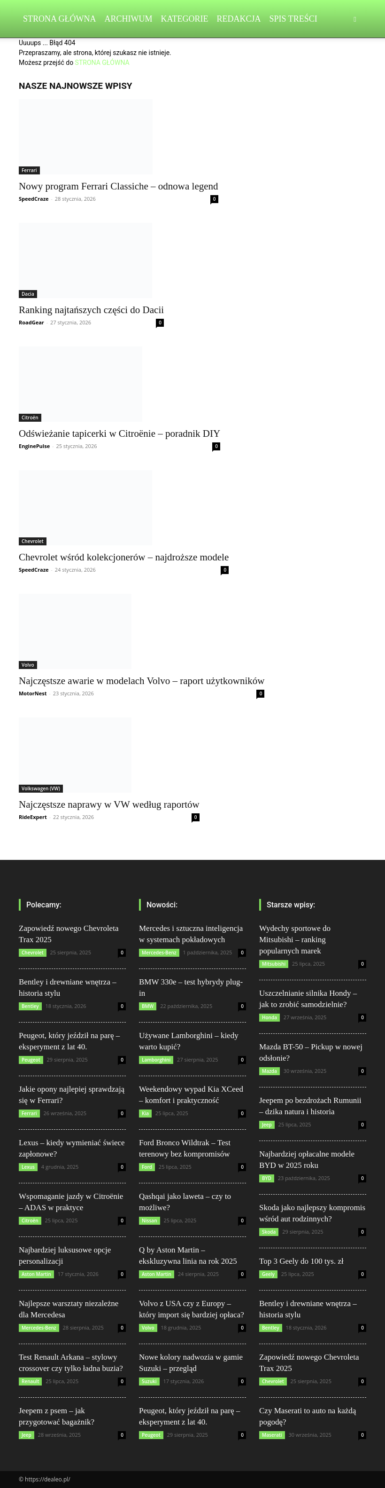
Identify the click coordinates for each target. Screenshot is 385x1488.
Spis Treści (293, 19)
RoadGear (31, 322)
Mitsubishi (273, 964)
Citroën (30, 417)
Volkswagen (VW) (41, 788)
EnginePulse (34, 445)
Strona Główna (59, 19)
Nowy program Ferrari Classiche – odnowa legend (118, 186)
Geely (268, 1274)
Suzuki (149, 1381)
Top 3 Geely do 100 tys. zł (301, 1261)
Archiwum (129, 19)
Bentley (30, 1006)
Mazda (269, 1071)
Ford (147, 1167)
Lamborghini (156, 1059)
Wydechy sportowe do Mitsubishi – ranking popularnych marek (295, 939)
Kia (145, 1113)
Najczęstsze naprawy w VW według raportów (109, 804)
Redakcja (239, 19)
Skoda (269, 1231)
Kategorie (184, 19)
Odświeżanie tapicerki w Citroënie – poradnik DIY (119, 433)
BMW (148, 1006)
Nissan (149, 1220)
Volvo (28, 664)
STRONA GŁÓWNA (102, 62)
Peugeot (31, 1059)
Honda (269, 1017)
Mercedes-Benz (39, 1327)
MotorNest (32, 693)
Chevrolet (33, 541)
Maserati (272, 1435)
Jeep (26, 1435)
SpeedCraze (34, 198)
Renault (30, 1381)
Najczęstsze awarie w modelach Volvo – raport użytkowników (141, 680)
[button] (355, 19)
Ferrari (29, 170)
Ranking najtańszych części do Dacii (91, 309)
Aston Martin (36, 1274)
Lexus (28, 1167)
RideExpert (33, 816)
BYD (266, 1178)
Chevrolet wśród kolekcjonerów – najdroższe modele (124, 557)
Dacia (28, 294)
